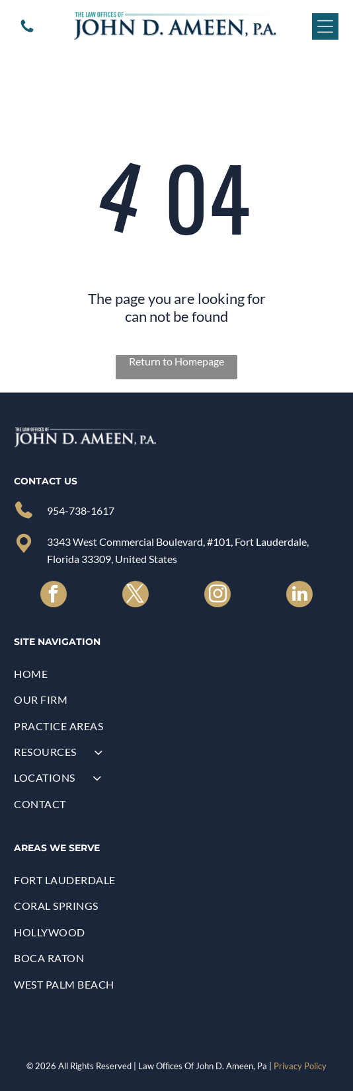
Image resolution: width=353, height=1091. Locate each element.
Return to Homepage (176, 361)
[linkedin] (299, 596)
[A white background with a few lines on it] (27, 30)
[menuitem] (176, 674)
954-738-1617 (80, 510)
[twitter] (135, 596)
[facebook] (53, 596)
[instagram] (217, 596)
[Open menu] (325, 26)
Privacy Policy (300, 1066)
